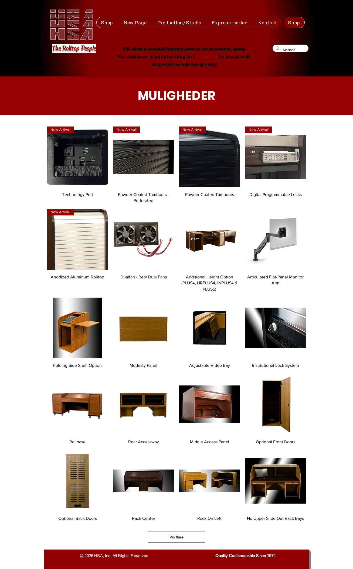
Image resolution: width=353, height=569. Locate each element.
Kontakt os (206, 56)
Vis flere (176, 537)
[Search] (290, 50)
